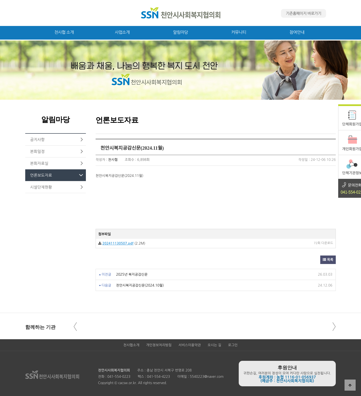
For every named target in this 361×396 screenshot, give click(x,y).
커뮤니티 (238, 32)
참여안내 (296, 32)
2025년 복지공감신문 (132, 274)
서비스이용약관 (189, 345)
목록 (328, 259)
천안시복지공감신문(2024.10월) (140, 285)
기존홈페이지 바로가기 (303, 13)
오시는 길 (215, 345)
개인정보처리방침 (159, 345)
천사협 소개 (64, 32)
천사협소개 (131, 345)
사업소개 (122, 32)
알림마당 (180, 32)
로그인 (233, 345)
